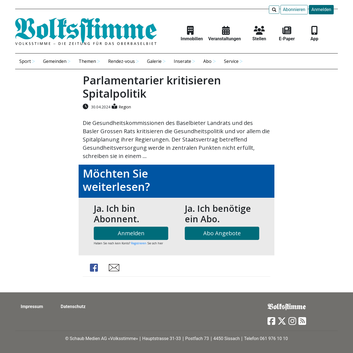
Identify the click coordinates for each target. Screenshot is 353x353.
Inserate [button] (182, 61)
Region (125, 106)
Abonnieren (294, 9)
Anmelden (321, 9)
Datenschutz (73, 306)
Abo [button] (207, 61)
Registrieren (138, 243)
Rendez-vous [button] (121, 61)
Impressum (32, 306)
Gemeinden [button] (54, 61)
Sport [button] (25, 61)
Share (93, 267)
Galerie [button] (154, 61)
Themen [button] (87, 61)
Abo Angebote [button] (222, 233)
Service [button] (231, 61)
